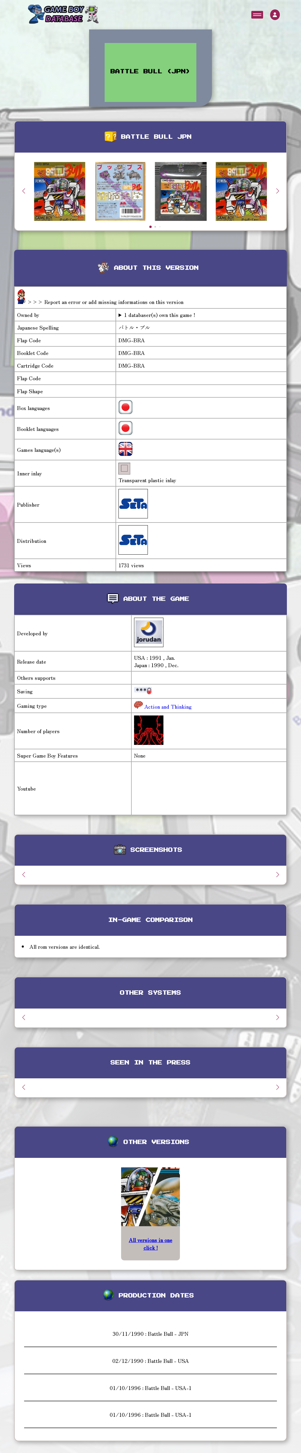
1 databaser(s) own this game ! (159, 314)
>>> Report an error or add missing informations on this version (105, 301)
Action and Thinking (167, 706)
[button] (277, 191)
